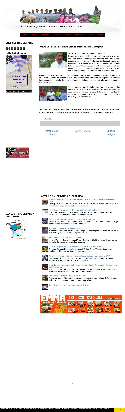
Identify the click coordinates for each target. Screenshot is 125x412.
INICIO (100, 35)
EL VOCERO (67, 35)
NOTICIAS (91, 35)
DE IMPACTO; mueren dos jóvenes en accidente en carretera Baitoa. (75, 247)
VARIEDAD (45, 35)
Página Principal (82, 131)
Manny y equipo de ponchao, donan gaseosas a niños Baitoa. (72, 219)
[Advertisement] (52, 166)
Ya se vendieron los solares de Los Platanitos (66, 238)
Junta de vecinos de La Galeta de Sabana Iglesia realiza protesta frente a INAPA (79, 256)
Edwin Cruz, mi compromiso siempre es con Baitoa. (68, 285)
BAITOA (24, 35)
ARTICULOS (34, 35)
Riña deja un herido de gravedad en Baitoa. (65, 228)
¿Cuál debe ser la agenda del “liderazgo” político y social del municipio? (76, 210)
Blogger (72, 383)
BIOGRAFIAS (79, 35)
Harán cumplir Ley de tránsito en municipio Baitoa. (68, 276)
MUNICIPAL (56, 35)
